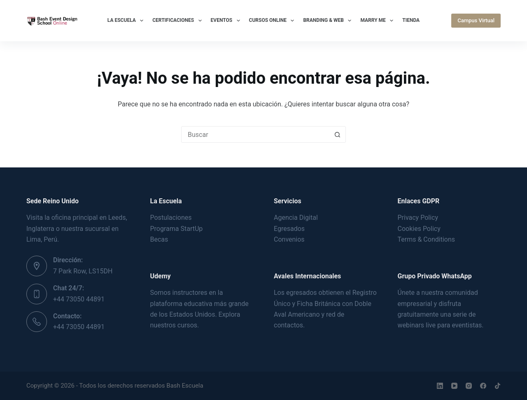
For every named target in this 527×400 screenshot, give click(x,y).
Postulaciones (171, 217)
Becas (159, 239)
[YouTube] (454, 386)
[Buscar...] (255, 134)
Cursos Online (273, 21)
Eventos (227, 21)
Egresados (289, 229)
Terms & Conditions (426, 239)
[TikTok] (497, 386)
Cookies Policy (419, 229)
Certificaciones (178, 21)
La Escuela (127, 21)
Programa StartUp (176, 229)
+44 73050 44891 (79, 299)
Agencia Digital (296, 217)
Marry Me (378, 21)
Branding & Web (328, 21)
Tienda (411, 20)
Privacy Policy (418, 217)
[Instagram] (469, 386)
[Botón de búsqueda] (337, 134)
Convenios (289, 239)
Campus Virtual (475, 20)
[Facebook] (483, 386)
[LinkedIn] (440, 386)
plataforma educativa (181, 304)
